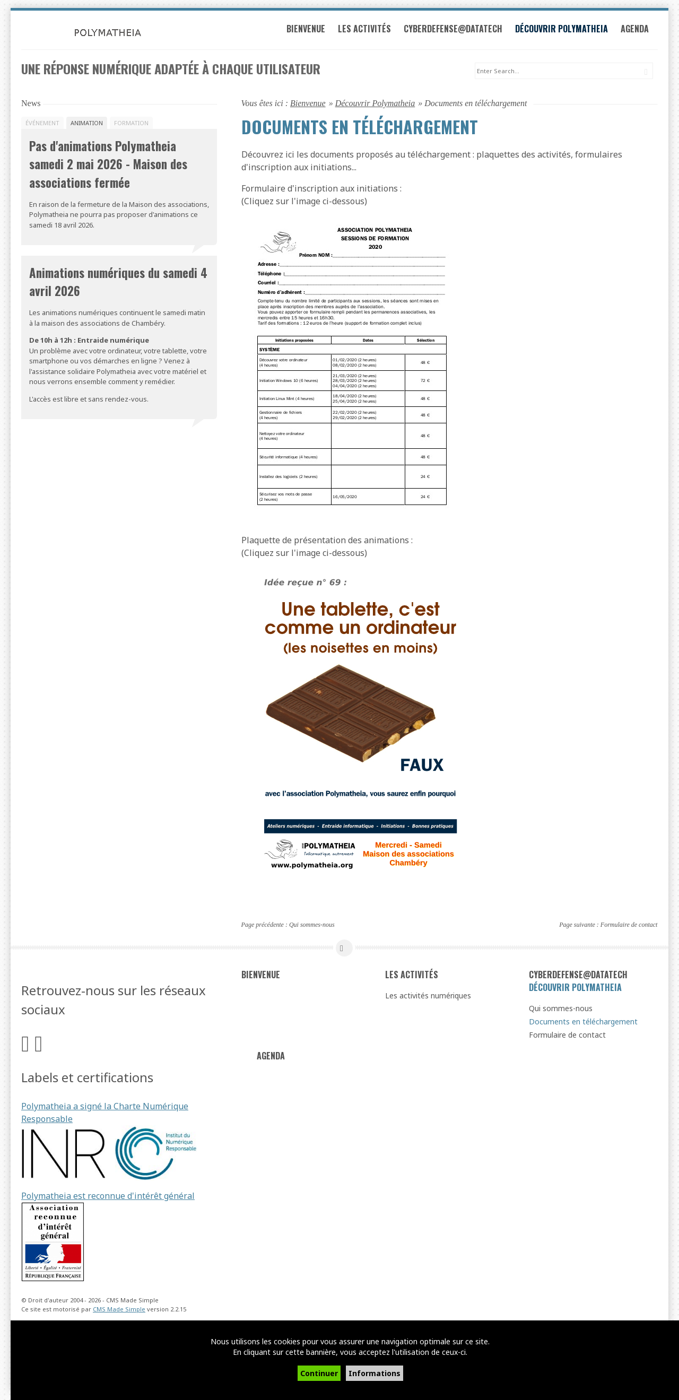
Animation (87, 124)
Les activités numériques (428, 997)
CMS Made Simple (119, 1310)
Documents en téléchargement (583, 1023)
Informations (375, 1373)
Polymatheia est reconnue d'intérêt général (108, 1197)
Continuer (319, 1373)
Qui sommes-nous (312, 925)
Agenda (640, 30)
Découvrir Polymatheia (566, 30)
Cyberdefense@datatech (458, 30)
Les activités (369, 30)
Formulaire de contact (629, 925)
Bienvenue (311, 30)
